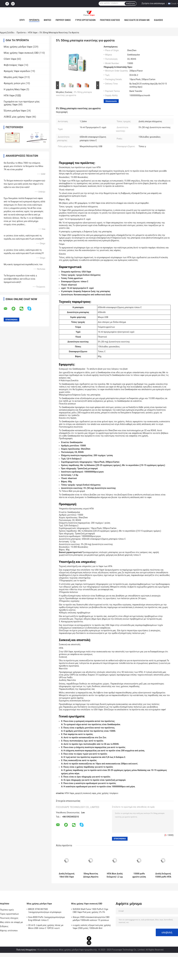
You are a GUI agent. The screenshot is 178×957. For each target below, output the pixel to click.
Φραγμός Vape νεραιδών (17, 71)
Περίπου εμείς (63, 20)
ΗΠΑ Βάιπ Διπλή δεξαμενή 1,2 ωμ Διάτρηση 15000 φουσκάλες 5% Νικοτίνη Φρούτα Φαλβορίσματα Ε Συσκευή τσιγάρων (115, 875)
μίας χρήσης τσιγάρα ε (107, 793)
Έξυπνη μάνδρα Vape (15, 110)
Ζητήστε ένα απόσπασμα (153, 3)
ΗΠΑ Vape (32, 32)
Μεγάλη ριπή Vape (14, 77)
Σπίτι (22, 20)
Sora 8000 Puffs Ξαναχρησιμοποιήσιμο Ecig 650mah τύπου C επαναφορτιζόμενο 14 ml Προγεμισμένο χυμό (47, 919)
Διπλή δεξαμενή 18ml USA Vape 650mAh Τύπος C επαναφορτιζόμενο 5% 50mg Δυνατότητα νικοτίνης (66, 875)
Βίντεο (47, 20)
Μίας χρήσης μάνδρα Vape (18, 46)
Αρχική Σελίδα (7, 32)
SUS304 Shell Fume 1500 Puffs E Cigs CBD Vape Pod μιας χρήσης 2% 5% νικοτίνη (90, 911)
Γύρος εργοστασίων (85, 20)
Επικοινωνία (111, 101)
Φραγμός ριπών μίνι (14, 83)
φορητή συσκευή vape (85, 793)
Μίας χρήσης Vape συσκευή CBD (21, 52)
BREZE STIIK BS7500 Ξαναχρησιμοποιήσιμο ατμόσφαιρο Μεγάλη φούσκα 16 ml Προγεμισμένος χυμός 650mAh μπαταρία (46, 911)
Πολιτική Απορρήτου (26, 950)
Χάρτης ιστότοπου (9, 930)
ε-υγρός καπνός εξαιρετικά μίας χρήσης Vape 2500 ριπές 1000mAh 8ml (92, 926)
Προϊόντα (34, 20)
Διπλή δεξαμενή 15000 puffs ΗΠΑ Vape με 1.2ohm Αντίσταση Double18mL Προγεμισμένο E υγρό (163, 875)
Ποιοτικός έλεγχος (110, 20)
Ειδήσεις (158, 20)
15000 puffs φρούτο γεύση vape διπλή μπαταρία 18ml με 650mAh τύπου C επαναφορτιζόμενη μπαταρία (139, 875)
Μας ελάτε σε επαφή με (137, 20)
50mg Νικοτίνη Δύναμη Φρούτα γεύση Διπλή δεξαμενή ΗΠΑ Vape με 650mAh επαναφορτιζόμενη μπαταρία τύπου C (91, 875)
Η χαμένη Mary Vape (15, 89)
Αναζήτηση (130, 4)
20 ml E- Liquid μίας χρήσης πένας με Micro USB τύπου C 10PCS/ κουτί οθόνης (45, 927)
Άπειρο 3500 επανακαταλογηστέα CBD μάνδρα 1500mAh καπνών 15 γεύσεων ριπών (91, 919)
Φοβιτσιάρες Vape (13, 65)
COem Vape (10, 59)
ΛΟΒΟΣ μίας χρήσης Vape (17, 116)
